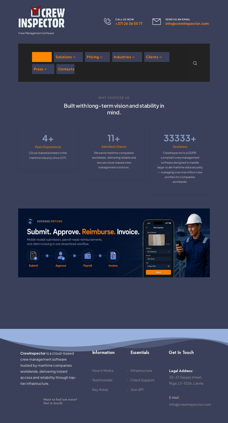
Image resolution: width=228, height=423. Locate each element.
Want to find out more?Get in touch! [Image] (60, 401)
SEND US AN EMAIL (177, 19)
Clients (152, 57)
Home (39, 57)
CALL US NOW (124, 19)
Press (38, 69)
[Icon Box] (188, 401)
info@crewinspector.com (187, 23)
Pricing (93, 57)
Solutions (64, 57)
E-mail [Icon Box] (174, 397)
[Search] (195, 63)
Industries (122, 57)
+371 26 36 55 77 (129, 23)
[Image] (29, 401)
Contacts (66, 69)
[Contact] (109, 21)
